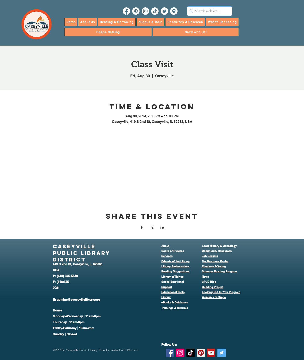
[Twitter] (221, 353)
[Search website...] (209, 11)
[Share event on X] (152, 227)
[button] (87, 22)
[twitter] (164, 11)
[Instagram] (180, 353)
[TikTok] (155, 11)
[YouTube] (211, 353)
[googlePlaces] (174, 11)
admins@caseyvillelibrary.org (78, 299)
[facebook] (126, 11)
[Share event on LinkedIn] (162, 227)
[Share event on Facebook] (142, 227)
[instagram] (145, 11)
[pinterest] (136, 11)
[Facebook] (170, 353)
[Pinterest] (201, 353)
